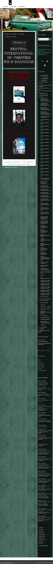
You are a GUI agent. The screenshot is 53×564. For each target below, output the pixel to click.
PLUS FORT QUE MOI (43, 394)
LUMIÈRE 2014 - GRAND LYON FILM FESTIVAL (45, 294)
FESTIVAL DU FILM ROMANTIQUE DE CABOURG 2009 (44, 222)
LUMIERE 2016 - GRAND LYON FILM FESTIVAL (45, 285)
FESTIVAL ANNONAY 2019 (45, 159)
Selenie (39, 464)
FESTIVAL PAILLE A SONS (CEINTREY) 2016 (45, 269)
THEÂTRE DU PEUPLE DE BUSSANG (43, 331)
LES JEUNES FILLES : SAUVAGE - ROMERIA (43, 383)
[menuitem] (5, 7)
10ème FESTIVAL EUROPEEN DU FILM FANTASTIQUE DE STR (45, 100)
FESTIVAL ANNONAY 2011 (45, 133)
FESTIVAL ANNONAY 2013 (45, 140)
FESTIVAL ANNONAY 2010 (45, 130)
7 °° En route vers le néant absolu (44, 89)
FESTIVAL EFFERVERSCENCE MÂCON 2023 (44, 231)
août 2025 (41, 541)
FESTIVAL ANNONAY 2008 (45, 124)
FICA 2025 (43, 275)
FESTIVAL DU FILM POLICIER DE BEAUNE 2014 (45, 200)
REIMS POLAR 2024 (44, 297)
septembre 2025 (42, 539)
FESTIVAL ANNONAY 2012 (45, 137)
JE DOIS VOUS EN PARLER (44, 299)
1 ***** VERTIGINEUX (43, 77)
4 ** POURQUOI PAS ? (43, 82)
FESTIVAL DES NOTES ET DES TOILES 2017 (45, 179)
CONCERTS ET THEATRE (45, 307)
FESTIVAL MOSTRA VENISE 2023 (44, 266)
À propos (22, 6)
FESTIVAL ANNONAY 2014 (45, 143)
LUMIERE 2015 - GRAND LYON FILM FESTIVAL (45, 281)
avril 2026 (41, 527)
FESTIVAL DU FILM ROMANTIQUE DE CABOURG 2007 (44, 218)
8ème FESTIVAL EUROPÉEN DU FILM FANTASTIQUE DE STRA (45, 109)
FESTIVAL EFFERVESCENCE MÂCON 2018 (44, 249)
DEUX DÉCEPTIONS (42, 426)
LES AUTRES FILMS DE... (45, 317)
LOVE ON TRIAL (41, 414)
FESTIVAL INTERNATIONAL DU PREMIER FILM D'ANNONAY (19, 58)
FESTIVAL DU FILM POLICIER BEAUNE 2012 (45, 187)
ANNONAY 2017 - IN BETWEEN (10, 34)
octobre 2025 (41, 538)
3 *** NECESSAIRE (43, 80)
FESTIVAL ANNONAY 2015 (45, 146)
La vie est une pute (43, 327)
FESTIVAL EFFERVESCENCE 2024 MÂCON (45, 240)
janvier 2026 (41, 532)
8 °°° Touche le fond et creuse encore (44, 92)
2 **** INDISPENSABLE (44, 78)
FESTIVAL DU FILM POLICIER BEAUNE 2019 (45, 196)
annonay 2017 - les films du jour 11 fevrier (20, 168)
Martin (39, 458)
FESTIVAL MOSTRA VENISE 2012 (44, 263)
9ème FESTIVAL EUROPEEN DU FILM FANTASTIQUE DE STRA (45, 113)
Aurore (39, 450)
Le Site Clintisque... (42, 340)
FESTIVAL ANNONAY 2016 (45, 150)
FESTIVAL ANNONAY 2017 (15, 166)
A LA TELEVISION (44, 300)
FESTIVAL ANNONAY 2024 (45, 172)
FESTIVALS (41, 97)
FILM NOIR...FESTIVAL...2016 (45, 278)
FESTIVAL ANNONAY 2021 (45, 166)
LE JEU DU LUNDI (44, 315)
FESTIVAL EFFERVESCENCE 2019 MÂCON (45, 236)
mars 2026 (41, 529)
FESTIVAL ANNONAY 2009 (45, 127)
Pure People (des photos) (43, 341)
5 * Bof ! (41, 83)
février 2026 (41, 531)
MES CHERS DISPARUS (45, 319)
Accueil (5, 6)
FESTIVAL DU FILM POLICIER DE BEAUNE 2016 (45, 209)
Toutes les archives (43, 545)
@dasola (40, 517)
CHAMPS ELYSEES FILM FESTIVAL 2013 (45, 117)
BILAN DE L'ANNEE (44, 302)
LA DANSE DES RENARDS (44, 420)
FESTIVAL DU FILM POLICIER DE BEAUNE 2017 (45, 213)
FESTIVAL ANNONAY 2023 (45, 169)
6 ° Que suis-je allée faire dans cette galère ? (44, 86)
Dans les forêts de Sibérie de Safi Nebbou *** (19, 137)
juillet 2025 (41, 543)
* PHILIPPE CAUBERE (43, 75)
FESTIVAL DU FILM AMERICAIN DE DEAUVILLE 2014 (44, 183)
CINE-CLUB (43, 305)
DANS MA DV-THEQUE (45, 309)
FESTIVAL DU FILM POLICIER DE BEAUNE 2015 (45, 204)
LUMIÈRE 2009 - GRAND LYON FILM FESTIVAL (45, 288)
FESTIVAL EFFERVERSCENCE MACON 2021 (44, 227)
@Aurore (40, 509)
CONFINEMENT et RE (43, 93)
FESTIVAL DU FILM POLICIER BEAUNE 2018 (45, 193)
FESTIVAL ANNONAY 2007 (45, 120)
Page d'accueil (21, 34)
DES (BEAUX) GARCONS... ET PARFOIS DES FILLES (45, 312)
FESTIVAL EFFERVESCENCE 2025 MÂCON (45, 244)
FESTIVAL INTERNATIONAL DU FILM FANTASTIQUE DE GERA (45, 258)
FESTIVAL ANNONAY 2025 (45, 176)
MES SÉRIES (41, 329)
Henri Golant (41, 367)
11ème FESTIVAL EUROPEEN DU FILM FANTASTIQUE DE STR (45, 104)
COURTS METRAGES (43, 95)
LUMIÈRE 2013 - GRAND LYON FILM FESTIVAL (45, 291)
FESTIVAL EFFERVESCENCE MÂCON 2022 (44, 253)
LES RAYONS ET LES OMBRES (45, 430)
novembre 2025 (42, 536)
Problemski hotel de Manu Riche (18, 88)
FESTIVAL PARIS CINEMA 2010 (45, 273)
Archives (13, 6)
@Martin (40, 494)
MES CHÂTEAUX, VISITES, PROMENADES (45, 322)
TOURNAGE (43, 325)
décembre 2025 (42, 534)
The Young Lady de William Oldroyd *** (19, 112)
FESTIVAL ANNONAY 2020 (45, 163)
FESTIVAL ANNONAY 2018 (45, 156)
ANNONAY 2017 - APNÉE (11, 36)
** (28, 88)
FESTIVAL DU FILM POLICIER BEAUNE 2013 (45, 190)
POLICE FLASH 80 (42, 437)
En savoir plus (8, 562)
